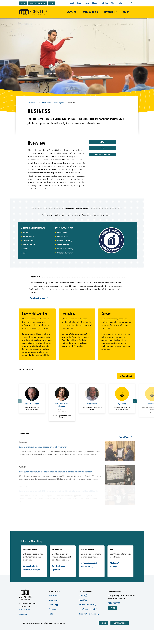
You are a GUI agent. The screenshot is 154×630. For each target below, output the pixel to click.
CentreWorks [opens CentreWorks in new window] (83, 600)
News (79, 3)
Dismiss (103, 623)
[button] (133, 12)
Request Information (36, 3)
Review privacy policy (119, 623)
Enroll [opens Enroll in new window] (72, 3)
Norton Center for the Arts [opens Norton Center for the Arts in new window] (87, 614)
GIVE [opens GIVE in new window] (112, 608)
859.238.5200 (24, 609)
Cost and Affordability (30, 566)
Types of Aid (56, 570)
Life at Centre (110, 12)
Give (112, 3)
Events (86, 3)
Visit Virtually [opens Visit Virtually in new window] (85, 567)
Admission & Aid (90, 12)
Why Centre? (114, 563)
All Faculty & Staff (126, 376)
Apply (23, 3)
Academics (71, 12)
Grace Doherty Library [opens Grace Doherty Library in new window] (86, 609)
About (126, 12)
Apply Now (113, 567)
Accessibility (53, 595)
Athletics (105, 3)
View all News (123, 437)
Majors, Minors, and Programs (53, 103)
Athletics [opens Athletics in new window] (82, 595)
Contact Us (23, 614)
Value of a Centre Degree (31, 570)
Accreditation (53, 600)
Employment (53, 609)
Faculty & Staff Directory (87, 604)
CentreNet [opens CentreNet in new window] (52, 604)
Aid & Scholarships (58, 566)
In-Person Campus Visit (89, 563)
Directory (95, 3)
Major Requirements (37, 298)
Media (51, 614)
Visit (51, 3)
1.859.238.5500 (114, 603)
